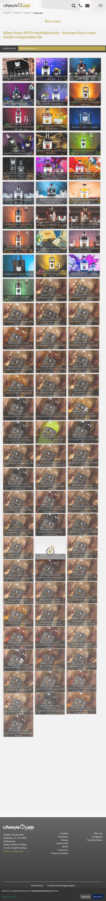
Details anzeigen (9, 897)
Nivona (64, 840)
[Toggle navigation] (100, 5)
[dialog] (53, 894)
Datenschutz (37, 885)
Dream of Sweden (59, 853)
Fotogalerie (97, 836)
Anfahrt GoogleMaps (13, 851)
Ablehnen (85, 897)
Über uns (98, 833)
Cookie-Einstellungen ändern (61, 885)
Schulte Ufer (62, 843)
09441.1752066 (19, 844)
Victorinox (63, 836)
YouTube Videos (95, 840)
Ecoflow (64, 833)
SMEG (65, 846)
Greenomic (63, 850)
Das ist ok (97, 897)
